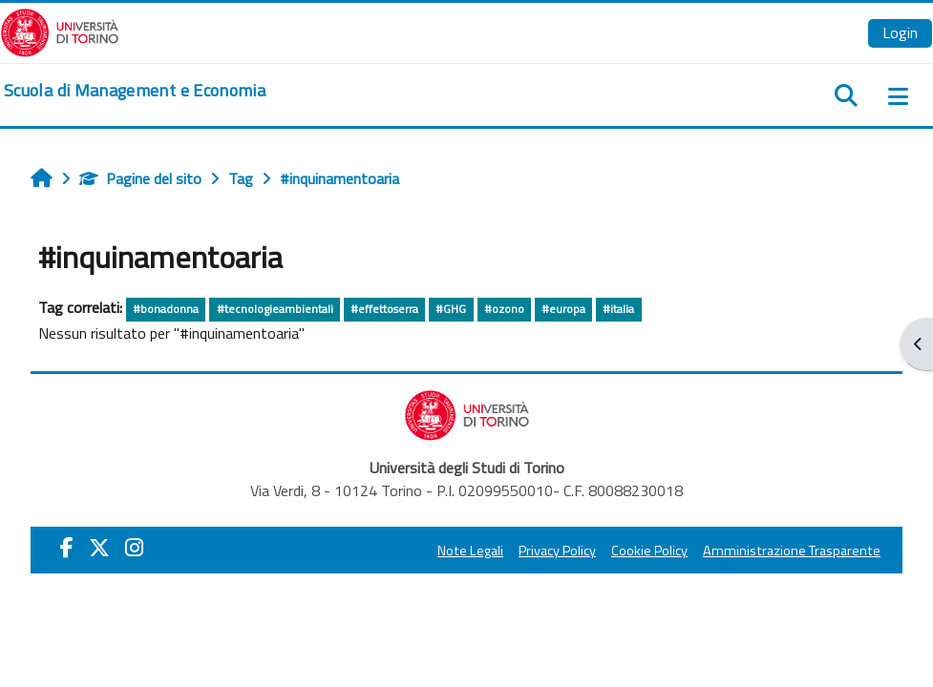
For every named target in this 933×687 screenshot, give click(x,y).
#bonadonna (166, 309)
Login (900, 32)
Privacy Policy (557, 550)
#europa (563, 309)
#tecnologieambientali (275, 309)
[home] (134, 90)
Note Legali (470, 550)
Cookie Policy (649, 550)
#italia (618, 309)
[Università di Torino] (59, 30)
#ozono (504, 309)
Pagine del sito (140, 178)
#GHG (450, 309)
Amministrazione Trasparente (791, 550)
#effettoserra (384, 309)
